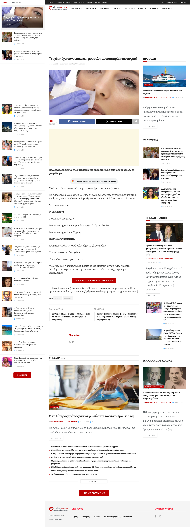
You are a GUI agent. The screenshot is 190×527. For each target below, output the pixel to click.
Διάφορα (89, 2)
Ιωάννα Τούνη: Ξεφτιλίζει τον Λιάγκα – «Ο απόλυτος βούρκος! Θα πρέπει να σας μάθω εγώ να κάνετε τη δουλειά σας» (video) (28, 161)
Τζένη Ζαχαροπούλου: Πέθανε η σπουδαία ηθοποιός (26, 279)
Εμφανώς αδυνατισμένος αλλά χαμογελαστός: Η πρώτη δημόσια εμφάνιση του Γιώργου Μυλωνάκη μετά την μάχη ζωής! (164, 250)
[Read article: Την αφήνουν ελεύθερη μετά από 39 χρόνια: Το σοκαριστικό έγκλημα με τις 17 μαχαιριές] (151, 174)
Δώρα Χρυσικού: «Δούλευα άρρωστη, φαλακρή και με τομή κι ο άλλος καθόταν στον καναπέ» (28, 360)
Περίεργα (82, 2)
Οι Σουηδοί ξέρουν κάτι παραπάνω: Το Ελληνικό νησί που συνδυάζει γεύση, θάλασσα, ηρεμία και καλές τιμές (28, 328)
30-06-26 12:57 (168, 324)
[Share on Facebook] (77, 121)
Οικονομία (61, 2)
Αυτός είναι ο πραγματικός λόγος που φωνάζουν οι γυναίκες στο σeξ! (77, 457)
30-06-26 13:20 (151, 262)
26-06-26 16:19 (83, 422)
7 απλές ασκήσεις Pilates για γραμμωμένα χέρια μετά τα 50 (74, 474)
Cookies (96, 516)
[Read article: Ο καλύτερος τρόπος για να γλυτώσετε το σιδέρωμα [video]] (94, 387)
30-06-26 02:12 (168, 348)
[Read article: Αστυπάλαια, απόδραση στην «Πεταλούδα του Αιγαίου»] (164, 76)
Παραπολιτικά (154, 240)
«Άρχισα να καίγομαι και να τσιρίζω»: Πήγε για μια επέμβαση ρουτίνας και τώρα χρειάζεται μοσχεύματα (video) (27, 249)
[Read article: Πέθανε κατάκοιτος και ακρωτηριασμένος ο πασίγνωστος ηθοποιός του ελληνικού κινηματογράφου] (164, 378)
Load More (22, 375)
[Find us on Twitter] (160, 517)
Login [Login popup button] (183, 2)
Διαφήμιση (86, 516)
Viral (75, 2)
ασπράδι (58, 298)
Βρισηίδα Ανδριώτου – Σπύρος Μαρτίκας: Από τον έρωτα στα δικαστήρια (25, 344)
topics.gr (59, 519)
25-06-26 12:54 (177, 97)
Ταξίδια (148, 85)
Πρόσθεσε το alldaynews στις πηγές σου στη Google (94, 181)
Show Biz (69, 2)
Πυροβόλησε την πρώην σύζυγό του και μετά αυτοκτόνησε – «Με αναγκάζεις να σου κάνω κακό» (87, 450)
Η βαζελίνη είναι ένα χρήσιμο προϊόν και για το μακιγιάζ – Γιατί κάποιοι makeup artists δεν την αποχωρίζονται (93, 467)
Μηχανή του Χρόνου (154, 387)
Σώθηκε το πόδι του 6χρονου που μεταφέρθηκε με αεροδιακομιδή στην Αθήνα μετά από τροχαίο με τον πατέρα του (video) (28, 127)
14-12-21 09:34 (54, 64)
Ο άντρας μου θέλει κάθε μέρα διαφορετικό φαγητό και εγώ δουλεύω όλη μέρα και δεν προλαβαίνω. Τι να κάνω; (93, 453)
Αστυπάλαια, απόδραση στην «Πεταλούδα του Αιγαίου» (162, 92)
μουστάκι (67, 298)
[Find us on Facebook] (155, 517)
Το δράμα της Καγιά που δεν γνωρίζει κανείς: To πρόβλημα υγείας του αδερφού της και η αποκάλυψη (28, 144)
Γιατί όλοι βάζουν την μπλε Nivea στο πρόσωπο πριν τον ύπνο (74, 470)
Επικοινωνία (127, 516)
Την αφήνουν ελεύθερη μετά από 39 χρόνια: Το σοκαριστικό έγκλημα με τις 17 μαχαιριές (28, 53)
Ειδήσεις (52, 2)
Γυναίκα (104, 2)
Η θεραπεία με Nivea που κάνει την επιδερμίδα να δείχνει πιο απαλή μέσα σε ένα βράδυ (84, 446)
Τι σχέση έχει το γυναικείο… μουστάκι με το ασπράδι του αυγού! (21, 18)
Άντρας (97, 2)
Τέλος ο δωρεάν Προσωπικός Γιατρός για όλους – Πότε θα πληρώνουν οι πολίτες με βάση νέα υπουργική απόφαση (28, 232)
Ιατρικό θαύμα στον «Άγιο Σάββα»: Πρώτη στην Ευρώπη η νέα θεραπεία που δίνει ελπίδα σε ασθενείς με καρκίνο (172, 337)
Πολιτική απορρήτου (110, 516)
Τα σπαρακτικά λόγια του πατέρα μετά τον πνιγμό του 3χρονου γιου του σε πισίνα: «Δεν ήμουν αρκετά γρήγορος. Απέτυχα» (28, 36)
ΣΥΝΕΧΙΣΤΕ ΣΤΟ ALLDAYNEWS (93, 280)
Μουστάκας (75, 335)
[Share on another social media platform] (136, 121)
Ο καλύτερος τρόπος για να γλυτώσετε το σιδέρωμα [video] (91, 416)
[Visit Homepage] (58, 8)
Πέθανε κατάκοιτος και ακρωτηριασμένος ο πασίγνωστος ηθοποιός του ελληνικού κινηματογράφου (161, 395)
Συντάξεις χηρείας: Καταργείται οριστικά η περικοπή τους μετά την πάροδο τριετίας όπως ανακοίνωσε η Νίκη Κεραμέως (27, 109)
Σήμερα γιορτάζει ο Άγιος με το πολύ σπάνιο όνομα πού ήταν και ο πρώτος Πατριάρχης (27, 294)
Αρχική (75, 516)
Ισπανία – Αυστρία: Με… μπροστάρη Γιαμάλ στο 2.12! (27, 215)
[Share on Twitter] (114, 121)
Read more (57, 438)
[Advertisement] (22, 82)
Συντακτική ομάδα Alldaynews (64, 422)
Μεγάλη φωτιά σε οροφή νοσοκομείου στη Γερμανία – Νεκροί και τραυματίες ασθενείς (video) (28, 264)
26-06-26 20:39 (177, 402)
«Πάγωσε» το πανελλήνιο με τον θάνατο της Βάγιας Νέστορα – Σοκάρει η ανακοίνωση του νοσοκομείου (25, 312)
